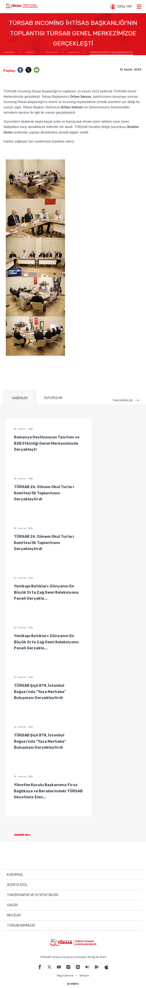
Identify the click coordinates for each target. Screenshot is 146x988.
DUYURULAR (53, 398)
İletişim (84, 975)
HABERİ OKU (26, 834)
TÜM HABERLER (125, 400)
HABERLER (20, 398)
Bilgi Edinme (65, 975)
